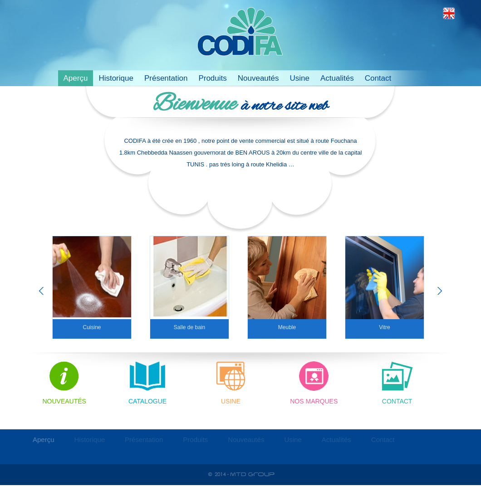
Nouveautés (258, 78)
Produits (212, 78)
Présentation (165, 78)
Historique (115, 78)
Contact (378, 78)
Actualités (337, 78)
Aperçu (76, 78)
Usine (299, 78)
